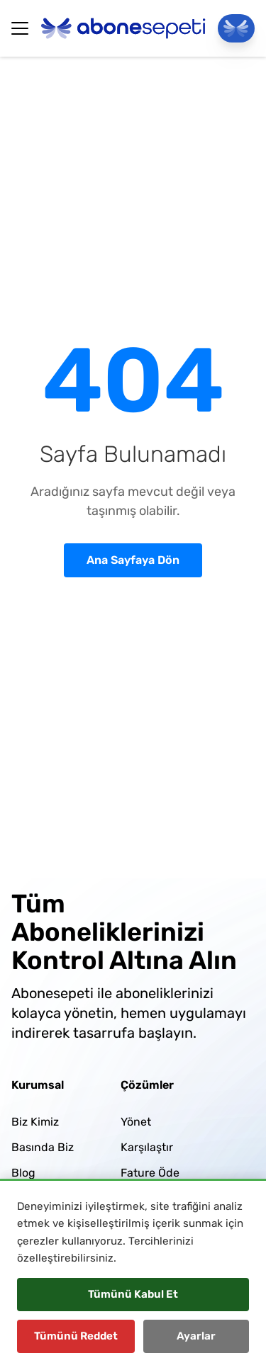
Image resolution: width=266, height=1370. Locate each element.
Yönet (136, 1121)
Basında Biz (42, 1147)
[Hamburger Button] (19, 28)
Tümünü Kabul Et (133, 1294)
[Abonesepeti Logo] (123, 28)
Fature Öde (150, 1172)
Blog (23, 1172)
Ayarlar (196, 1336)
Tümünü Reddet (76, 1336)
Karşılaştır (147, 1147)
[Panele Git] (236, 28)
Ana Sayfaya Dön (133, 560)
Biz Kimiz (35, 1121)
